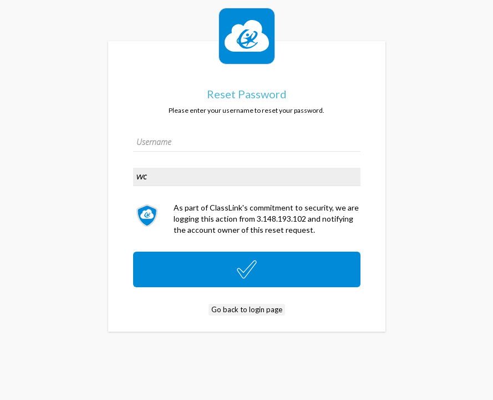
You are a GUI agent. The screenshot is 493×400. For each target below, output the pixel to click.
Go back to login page (246, 309)
